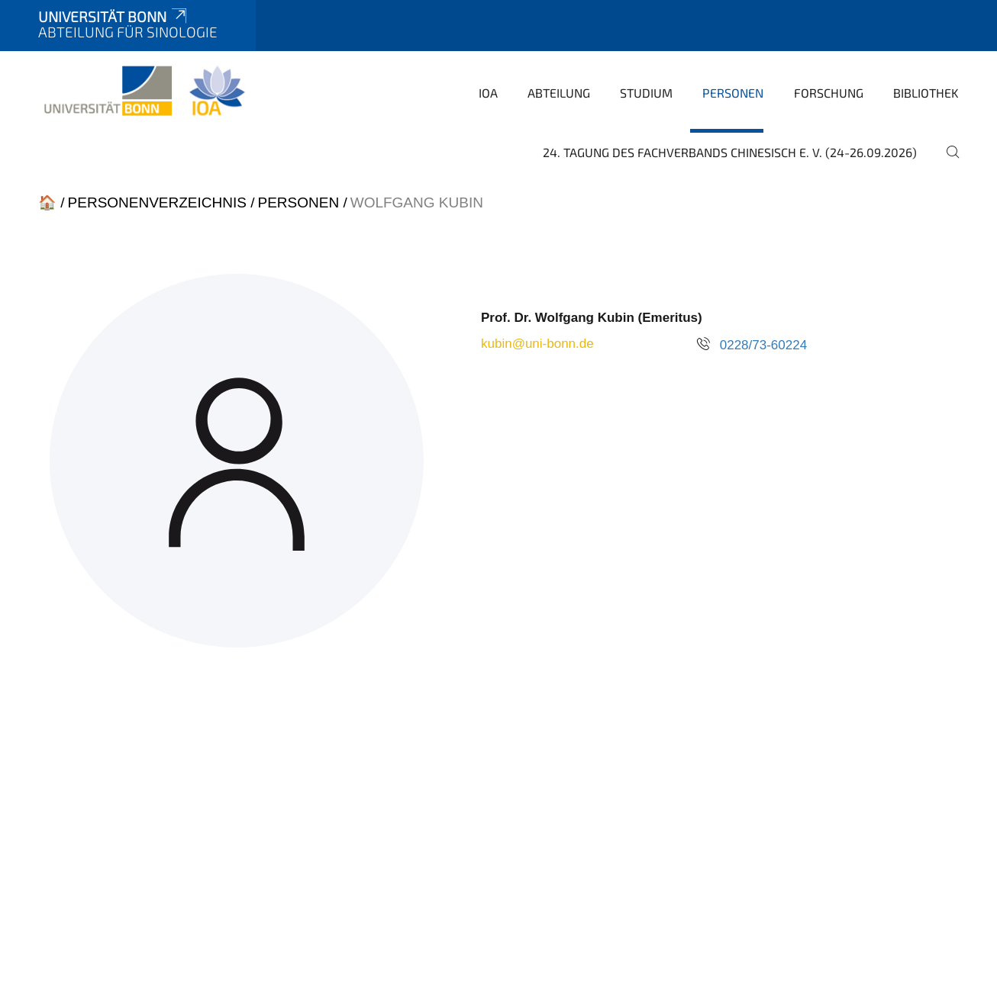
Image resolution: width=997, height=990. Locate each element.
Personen (732, 92)
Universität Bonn (113, 16)
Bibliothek (926, 92)
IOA (488, 92)
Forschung (828, 92)
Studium (646, 92)
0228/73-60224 (763, 345)
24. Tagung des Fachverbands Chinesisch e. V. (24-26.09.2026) (730, 152)
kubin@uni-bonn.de (537, 343)
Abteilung (559, 92)
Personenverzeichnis (157, 202)
